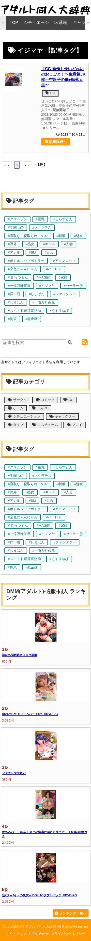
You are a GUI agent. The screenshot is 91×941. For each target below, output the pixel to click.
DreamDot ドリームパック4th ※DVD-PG (30, 714)
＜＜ (7, 165)
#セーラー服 (73, 286)
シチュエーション (24, 416)
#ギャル (49, 244)
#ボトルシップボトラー (26, 261)
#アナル (14, 252)
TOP (14, 22)
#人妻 (68, 244)
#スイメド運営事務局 (24, 311)
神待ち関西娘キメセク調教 (19, 655)
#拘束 (12, 319)
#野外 (12, 244)
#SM (32, 252)
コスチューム (45, 425)
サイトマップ (16, 934)
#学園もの (16, 227)
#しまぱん (37, 294)
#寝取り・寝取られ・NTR (28, 236)
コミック (45, 400)
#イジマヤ (47, 286)
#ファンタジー (64, 294)
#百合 (49, 252)
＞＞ (26, 165)
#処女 (78, 236)
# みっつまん (18, 277)
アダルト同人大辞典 (40, 926)
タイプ (15, 425)
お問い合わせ (38, 934)
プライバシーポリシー (68, 934)
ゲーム (15, 408)
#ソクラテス (42, 227)
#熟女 (30, 244)
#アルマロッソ (64, 261)
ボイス (40, 408)
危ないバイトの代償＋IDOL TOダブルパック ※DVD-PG (39, 895)
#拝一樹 (14, 294)
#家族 (63, 277)
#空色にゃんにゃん (22, 269)
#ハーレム (54, 269)
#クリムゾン (17, 219)
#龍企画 (32, 319)
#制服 (61, 236)
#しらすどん (63, 219)
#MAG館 (43, 277)
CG (50, 93)
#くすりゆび (59, 311)
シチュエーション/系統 (45, 22)
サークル (17, 400)
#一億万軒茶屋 (19, 286)
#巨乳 (40, 219)
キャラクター (62, 416)
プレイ (74, 425)
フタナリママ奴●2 (14, 773)
